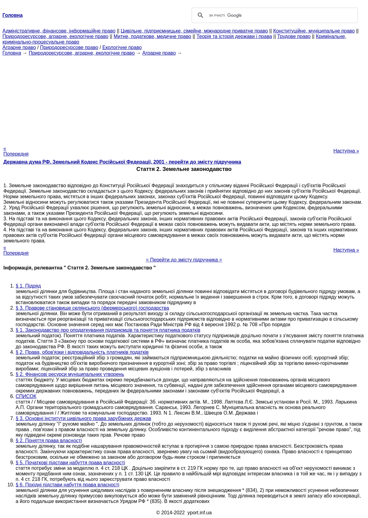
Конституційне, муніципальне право (314, 30)
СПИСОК (26, 396)
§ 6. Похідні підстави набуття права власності (67, 484)
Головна (11, 53)
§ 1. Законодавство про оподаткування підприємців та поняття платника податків (108, 330)
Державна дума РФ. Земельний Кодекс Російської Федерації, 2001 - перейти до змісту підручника (122, 161)
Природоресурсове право (69, 47)
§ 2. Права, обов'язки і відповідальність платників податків (82, 352)
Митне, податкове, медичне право (152, 36)
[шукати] (274, 15)
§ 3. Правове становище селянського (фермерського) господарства (92, 308)
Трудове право (294, 36)
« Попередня (16, 151)
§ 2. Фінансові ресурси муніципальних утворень (70, 374)
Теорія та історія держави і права (234, 36)
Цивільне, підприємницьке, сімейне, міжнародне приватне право (194, 30)
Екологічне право (122, 47)
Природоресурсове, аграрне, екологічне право (55, 36)
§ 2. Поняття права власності (49, 440)
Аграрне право (19, 47)
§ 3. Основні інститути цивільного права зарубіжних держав (83, 418)
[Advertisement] (184, 99)
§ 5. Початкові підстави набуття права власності (70, 462)
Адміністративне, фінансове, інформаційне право (58, 30)
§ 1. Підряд (28, 285)
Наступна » (346, 150)
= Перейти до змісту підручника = (184, 259)
